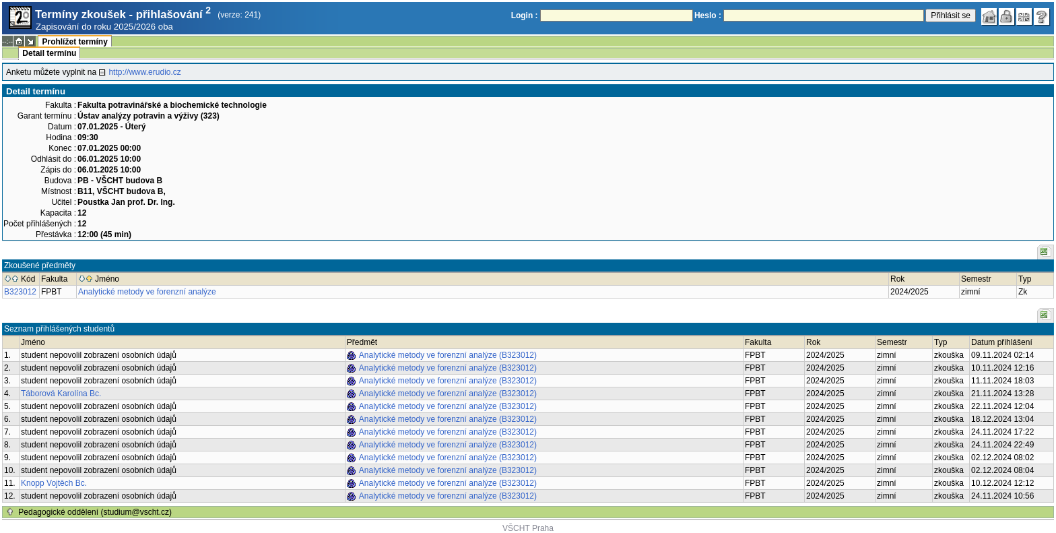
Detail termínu (49, 53)
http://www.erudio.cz (144, 72)
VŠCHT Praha (528, 528)
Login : (524, 15)
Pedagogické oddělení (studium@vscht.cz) (95, 512)
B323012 (20, 291)
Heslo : (707, 15)
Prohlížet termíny (74, 41)
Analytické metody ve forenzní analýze (147, 291)
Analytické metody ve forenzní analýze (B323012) (448, 355)
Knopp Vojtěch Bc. (54, 483)
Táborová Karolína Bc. (61, 393)
